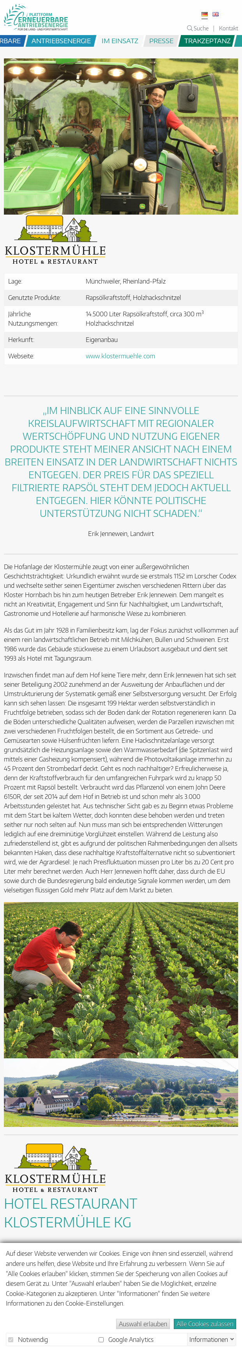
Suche (197, 28)
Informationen (208, 1339)
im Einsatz (120, 40)
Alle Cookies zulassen (205, 1324)
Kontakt (228, 28)
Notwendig (28, 1339)
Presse (161, 40)
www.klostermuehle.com (120, 356)
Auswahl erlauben (143, 1324)
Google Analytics (126, 1339)
